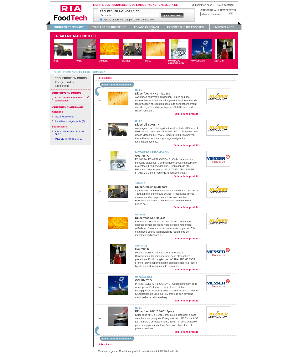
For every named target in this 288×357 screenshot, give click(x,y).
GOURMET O (143, 280)
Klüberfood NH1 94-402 (150, 217)
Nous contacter (226, 4)
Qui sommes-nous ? (203, 4)
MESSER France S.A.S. (68, 138)
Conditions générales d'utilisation (137, 351)
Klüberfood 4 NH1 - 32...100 (152, 93)
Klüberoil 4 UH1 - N (147, 124)
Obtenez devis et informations (116, 84)
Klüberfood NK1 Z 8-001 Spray (154, 311)
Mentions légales (107, 351)
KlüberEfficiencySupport (151, 186)
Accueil (57, 72)
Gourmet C (142, 155)
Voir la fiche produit (186, 113)
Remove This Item (88, 97)
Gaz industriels (63, 116)
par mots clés (119, 11)
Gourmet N (142, 249)
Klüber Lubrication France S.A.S (69, 133)
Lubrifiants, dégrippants (68, 121)
